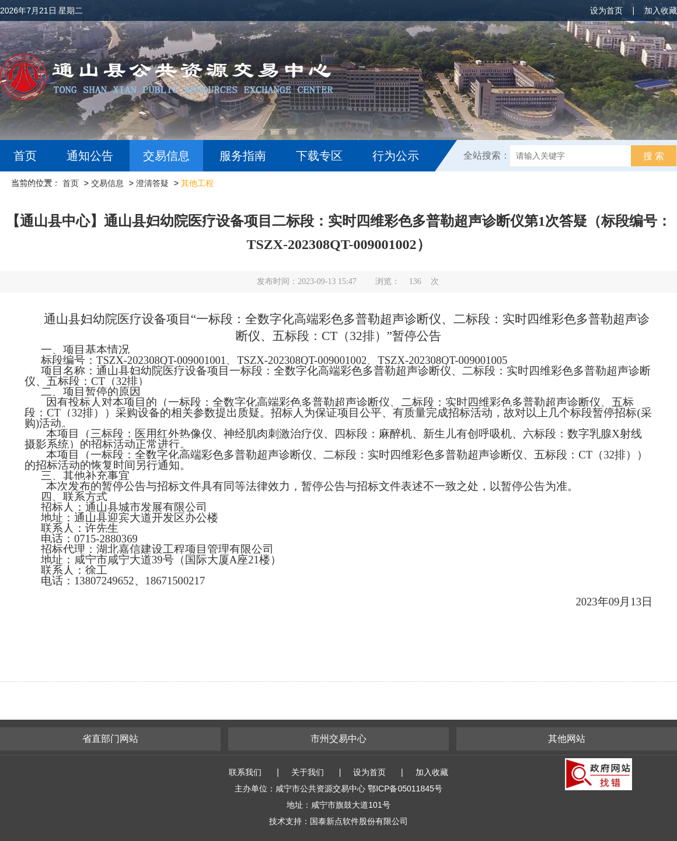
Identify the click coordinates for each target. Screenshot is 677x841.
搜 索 (653, 156)
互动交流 (39, 187)
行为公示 (395, 155)
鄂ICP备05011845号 (405, 788)
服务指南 (242, 155)
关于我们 (307, 772)
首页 (25, 155)
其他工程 (197, 183)
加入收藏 (660, 10)
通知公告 (90, 155)
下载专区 (319, 155)
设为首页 (606, 10)
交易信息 (166, 155)
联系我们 (245, 772)
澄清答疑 (152, 183)
